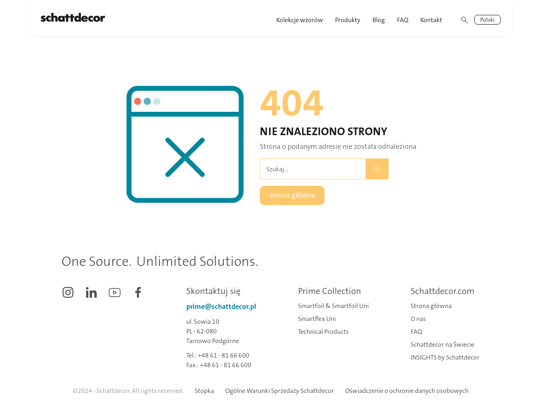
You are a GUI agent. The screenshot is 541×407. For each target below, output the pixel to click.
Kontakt (431, 20)
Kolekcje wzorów (299, 20)
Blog (378, 20)
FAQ (402, 20)
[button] (348, 17)
